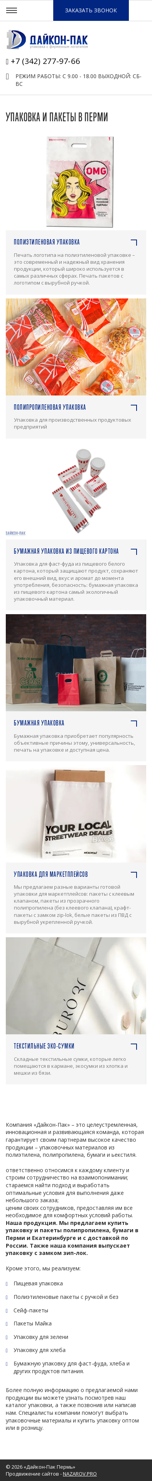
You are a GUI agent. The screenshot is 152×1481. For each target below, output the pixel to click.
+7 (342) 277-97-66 (45, 61)
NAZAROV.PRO (80, 1473)
